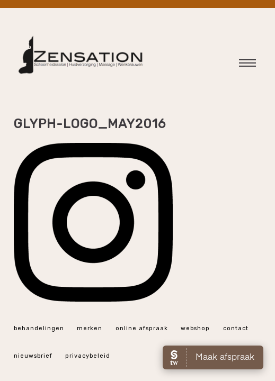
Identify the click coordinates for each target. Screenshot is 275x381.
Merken (89, 328)
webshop (195, 328)
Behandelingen (39, 328)
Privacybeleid (87, 355)
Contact (236, 328)
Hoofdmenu (240, 65)
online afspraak (142, 328)
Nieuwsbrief (33, 355)
